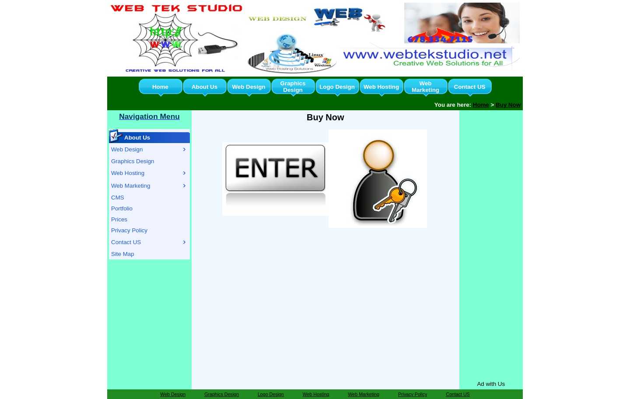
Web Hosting (381, 87)
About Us (204, 87)
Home (160, 87)
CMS (117, 197)
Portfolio (122, 208)
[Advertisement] (491, 243)
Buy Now (508, 105)
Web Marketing (425, 86)
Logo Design (337, 87)
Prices (119, 219)
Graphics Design (293, 86)
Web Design (248, 87)
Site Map (122, 254)
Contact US (470, 87)
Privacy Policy (129, 230)
